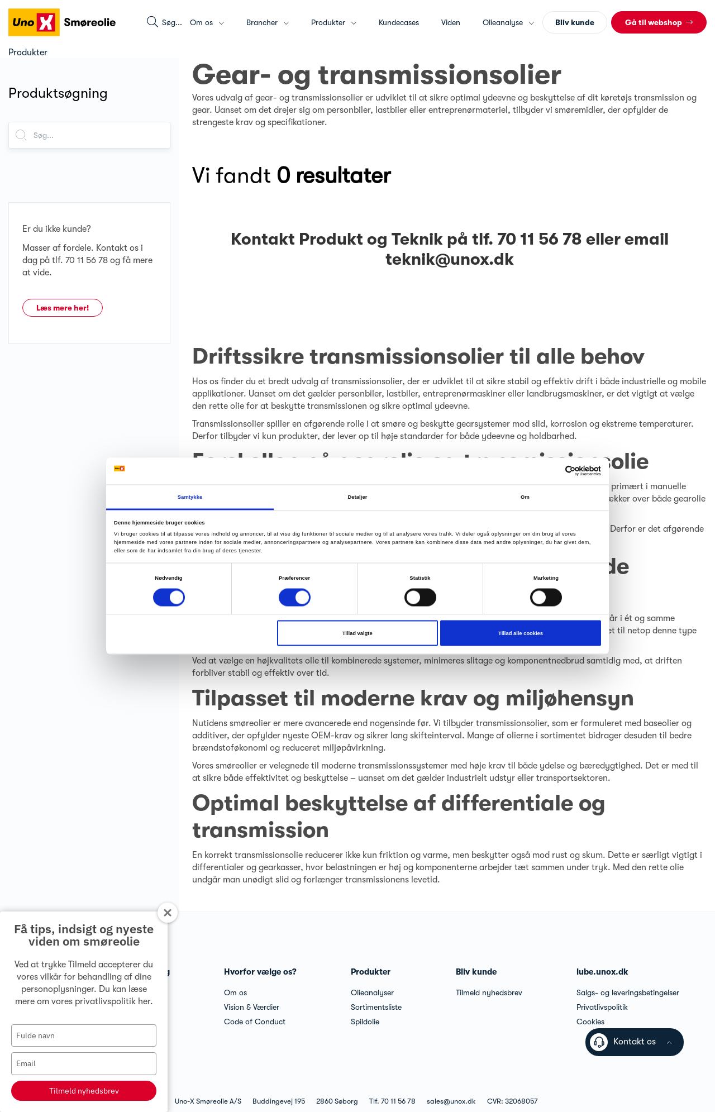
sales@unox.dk (451, 1101)
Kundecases (399, 22)
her (144, 1001)
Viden (450, 22)
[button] (659, 22)
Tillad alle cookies (520, 633)
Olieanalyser (372, 992)
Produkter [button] (333, 22)
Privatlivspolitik (602, 1007)
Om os (235, 992)
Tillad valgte (357, 633)
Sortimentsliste (376, 1007)
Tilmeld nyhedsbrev (84, 1091)
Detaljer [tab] (357, 496)
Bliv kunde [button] (574, 22)
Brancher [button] (267, 22)
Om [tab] (525, 496)
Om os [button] (207, 22)
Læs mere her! (62, 307)
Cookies (590, 1021)
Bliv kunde (476, 972)
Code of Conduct (254, 1021)
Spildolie (365, 1021)
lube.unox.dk (602, 972)
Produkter (370, 972)
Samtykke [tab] (190, 496)
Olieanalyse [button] (508, 22)
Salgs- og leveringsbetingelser (627, 992)
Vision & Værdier (251, 1007)
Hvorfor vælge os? (260, 972)
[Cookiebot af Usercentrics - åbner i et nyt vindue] (552, 471)
